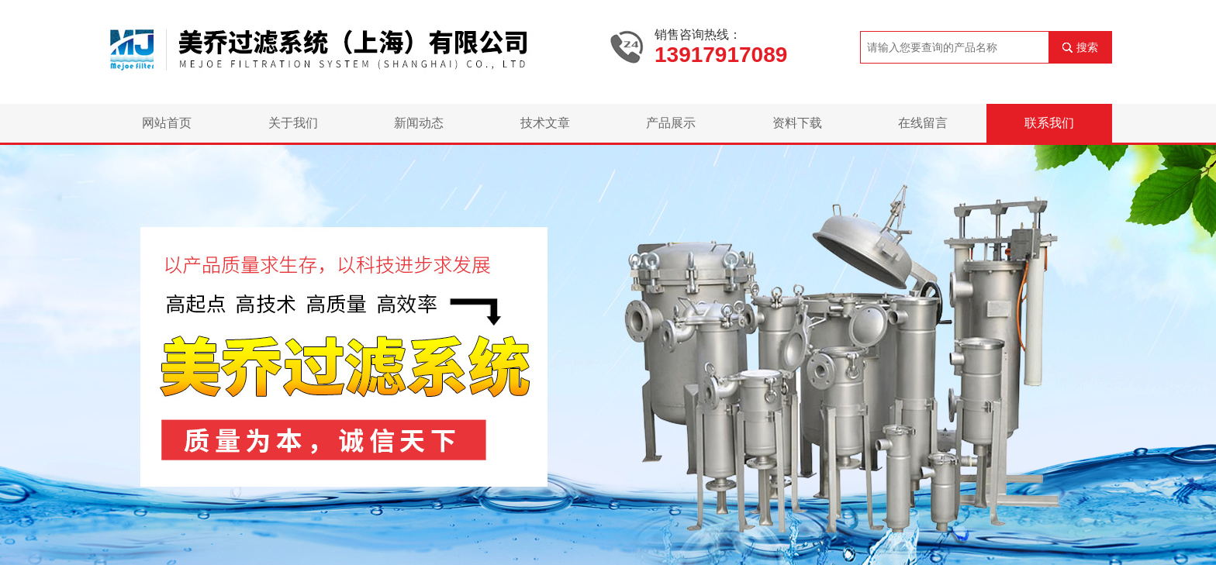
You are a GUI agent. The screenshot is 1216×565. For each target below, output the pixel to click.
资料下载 (797, 122)
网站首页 (167, 122)
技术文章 (545, 122)
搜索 (1087, 47)
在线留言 (923, 122)
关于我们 (293, 122)
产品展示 (671, 122)
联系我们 (1049, 122)
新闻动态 (419, 122)
